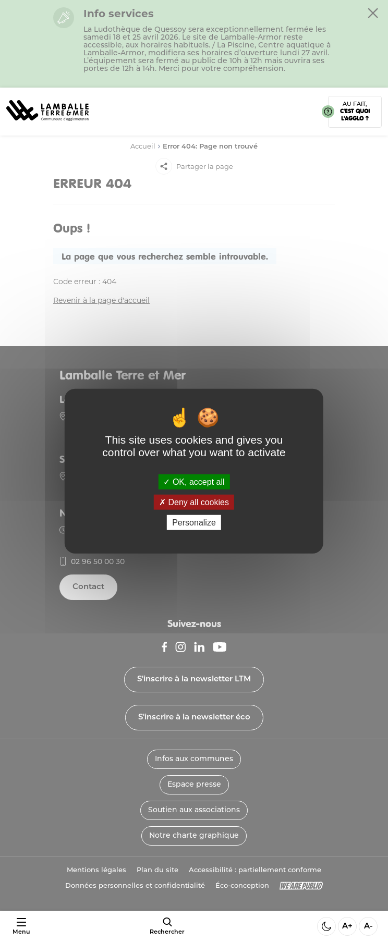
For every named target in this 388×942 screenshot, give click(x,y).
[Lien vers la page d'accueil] (47, 124)
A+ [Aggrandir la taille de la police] (347, 927)
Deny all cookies (194, 501)
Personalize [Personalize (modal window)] (194, 522)
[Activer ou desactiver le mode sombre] (326, 926)
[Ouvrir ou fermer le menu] (21, 926)
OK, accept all (193, 481)
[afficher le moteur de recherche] (167, 926)
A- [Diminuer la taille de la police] (368, 927)
